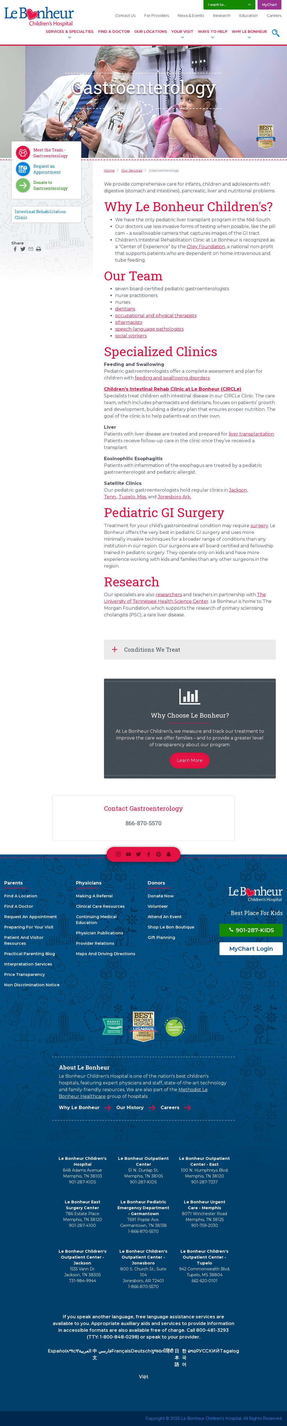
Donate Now (161, 896)
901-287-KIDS (251, 930)
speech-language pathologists (149, 329)
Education (248, 15)
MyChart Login (251, 948)
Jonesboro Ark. (174, 496)
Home (109, 170)
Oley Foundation (206, 246)
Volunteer (158, 906)
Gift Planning (161, 937)
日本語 (177, 1357)
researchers (169, 594)
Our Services (131, 170)
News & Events (191, 15)
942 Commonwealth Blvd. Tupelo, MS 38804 (204, 1271)
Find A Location (20, 896)
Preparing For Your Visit (29, 927)
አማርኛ (72, 1351)
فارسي (105, 1351)
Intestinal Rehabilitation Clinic (40, 214)
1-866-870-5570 (143, 1231)
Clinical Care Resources (100, 906)
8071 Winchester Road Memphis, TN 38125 (204, 1216)
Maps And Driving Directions (105, 953)
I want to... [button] (217, 5)
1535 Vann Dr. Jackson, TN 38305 (82, 1271)
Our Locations (150, 31)
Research (221, 15)
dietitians (125, 309)
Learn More (190, 760)
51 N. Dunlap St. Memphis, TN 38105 (143, 1173)
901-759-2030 (204, 1225)
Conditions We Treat (152, 649)
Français (121, 1351)
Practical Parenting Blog (29, 953)
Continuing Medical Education (96, 919)
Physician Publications (99, 933)
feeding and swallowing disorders (172, 378)
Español (57, 1351)
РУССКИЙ (208, 1351)
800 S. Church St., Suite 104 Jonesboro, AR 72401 (143, 1274)
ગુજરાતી (158, 1351)
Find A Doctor (114, 31)
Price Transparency (24, 974)
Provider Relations (95, 943)
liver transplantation (251, 434)
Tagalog (229, 1351)
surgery (259, 525)
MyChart (269, 5)
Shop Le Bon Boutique (171, 927)
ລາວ (192, 1351)
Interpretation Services (28, 964)
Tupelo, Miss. (133, 496)
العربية (85, 1351)
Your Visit (182, 31)
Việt (143, 1376)
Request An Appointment (30, 916)
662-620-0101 (204, 1280)
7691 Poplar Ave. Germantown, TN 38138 (143, 1222)
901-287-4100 (82, 1225)
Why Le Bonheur (249, 31)
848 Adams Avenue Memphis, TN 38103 (82, 1173)
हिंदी (169, 1351)
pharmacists (128, 322)
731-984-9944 (82, 1280)
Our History (130, 1107)
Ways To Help (212, 31)
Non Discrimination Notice (31, 984)
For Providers (156, 15)
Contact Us (125, 15)
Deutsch (141, 1351)
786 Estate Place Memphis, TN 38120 (82, 1216)
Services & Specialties (70, 31)
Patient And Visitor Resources (23, 940)
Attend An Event (165, 916)
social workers (131, 335)
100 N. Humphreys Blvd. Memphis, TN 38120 (204, 1173)
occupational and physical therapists (155, 315)
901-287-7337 (204, 1182)
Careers (274, 15)
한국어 (184, 1357)
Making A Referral (94, 896)
